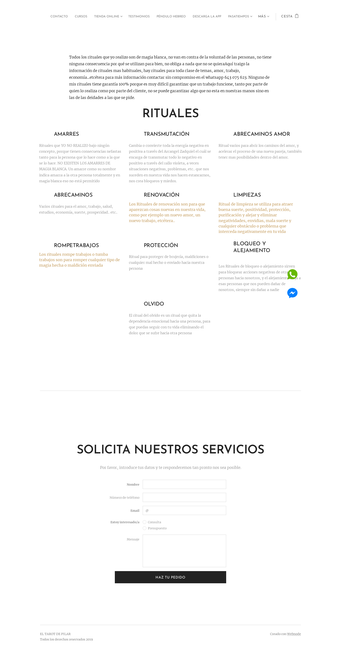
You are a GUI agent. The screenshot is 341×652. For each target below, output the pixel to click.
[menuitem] (68, 16)
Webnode (294, 634)
